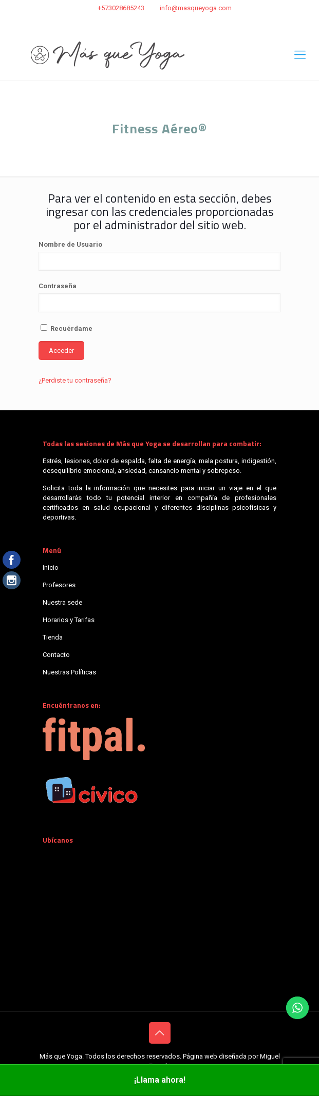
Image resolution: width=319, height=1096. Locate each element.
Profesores (59, 585)
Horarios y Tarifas (69, 620)
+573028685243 (121, 8)
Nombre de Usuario (70, 244)
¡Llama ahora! (159, 1080)
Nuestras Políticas (69, 672)
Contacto (56, 655)
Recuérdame (66, 328)
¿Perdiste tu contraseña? (75, 380)
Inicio (51, 567)
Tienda (53, 637)
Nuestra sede (62, 602)
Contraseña (58, 286)
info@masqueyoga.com (196, 8)
